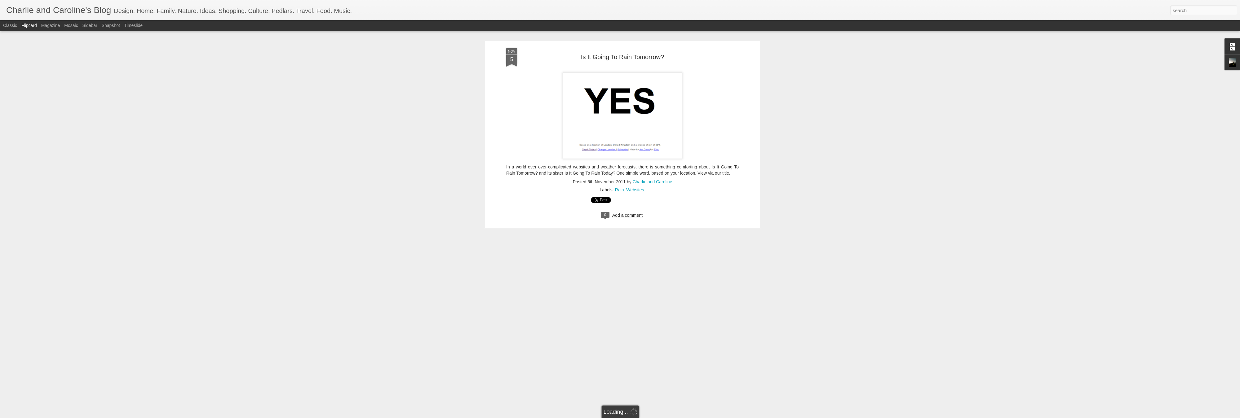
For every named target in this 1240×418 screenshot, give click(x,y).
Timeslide (133, 25)
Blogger (639, 414)
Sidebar (89, 25)
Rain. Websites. (630, 88)
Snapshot (111, 25)
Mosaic (71, 25)
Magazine (50, 25)
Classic (10, 25)
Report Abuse (657, 414)
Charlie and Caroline (652, 80)
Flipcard (29, 25)
